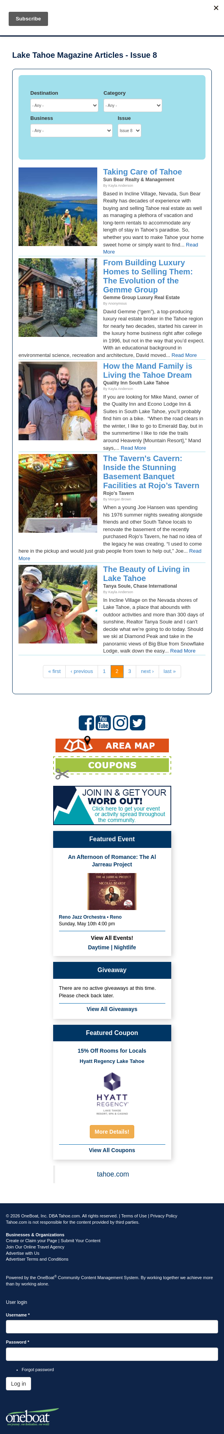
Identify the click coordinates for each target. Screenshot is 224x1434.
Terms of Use (134, 1215)
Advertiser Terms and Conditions (37, 1259)
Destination (44, 93)
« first (54, 671)
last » (170, 671)
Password (17, 1342)
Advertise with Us (22, 1253)
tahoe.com (113, 1174)
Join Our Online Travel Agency (35, 1247)
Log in (18, 1384)
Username (18, 1315)
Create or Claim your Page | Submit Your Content (53, 1240)
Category (115, 93)
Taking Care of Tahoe (142, 171)
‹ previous (81, 671)
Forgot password (38, 1369)
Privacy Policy (163, 1215)
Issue (124, 118)
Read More (184, 355)
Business (41, 118)
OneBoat (47, 1277)
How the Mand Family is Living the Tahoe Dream (148, 370)
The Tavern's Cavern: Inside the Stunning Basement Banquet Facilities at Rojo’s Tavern (151, 472)
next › (147, 671)
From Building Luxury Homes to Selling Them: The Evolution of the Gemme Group (148, 276)
